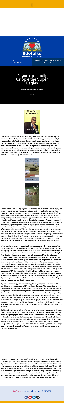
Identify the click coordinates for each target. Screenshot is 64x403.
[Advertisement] (32, 22)
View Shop (32, 96)
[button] (32, 5)
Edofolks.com (18, 391)
